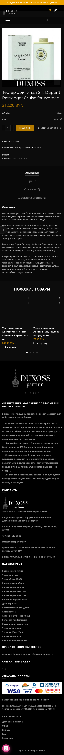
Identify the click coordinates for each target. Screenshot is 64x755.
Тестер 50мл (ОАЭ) (12, 579)
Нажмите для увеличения (57, 82)
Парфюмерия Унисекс (14, 587)
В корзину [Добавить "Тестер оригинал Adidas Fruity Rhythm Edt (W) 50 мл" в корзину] (42, 343)
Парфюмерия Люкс (12, 636)
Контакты (7, 738)
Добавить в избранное (49, 127)
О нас (5, 725)
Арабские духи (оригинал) (16, 615)
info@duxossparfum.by (14, 541)
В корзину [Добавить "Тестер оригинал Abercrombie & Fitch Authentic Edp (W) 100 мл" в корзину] (10, 347)
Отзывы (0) (32, 189)
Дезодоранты (9, 603)
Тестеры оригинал (12, 628)
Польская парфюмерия (14, 620)
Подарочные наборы (13, 583)
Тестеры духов (10, 575)
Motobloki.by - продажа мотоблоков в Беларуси (27, 654)
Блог (4, 734)
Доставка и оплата (32, 198)
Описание (32, 173)
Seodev (45, 699)
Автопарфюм (9, 611)
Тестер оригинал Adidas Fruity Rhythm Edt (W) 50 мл (46, 332)
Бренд (32, 181)
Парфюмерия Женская (14, 595)
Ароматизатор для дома (15, 607)
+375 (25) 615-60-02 (11, 535)
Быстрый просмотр (28, 303)
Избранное (50, 10)
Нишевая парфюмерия (14, 599)
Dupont (5, 154)
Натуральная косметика (15, 624)
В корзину (25, 127)
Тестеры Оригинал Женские (28, 147)
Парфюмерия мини (12, 571)
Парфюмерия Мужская (14, 591)
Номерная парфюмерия (14, 640)
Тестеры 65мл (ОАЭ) (13, 632)
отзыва (51, 556)
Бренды (6, 730)
